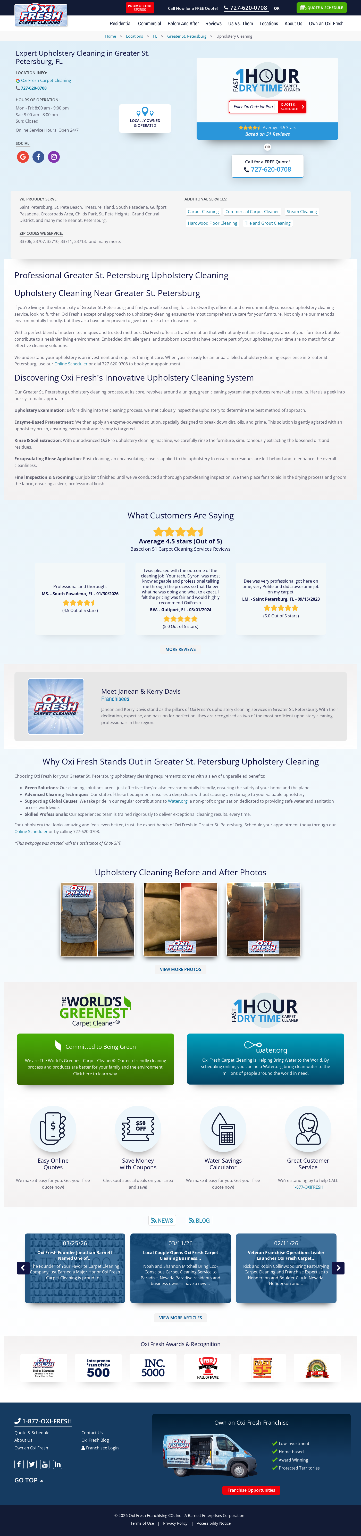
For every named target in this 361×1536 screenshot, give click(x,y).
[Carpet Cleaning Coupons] (138, 1129)
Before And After (183, 23)
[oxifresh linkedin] (57, 1464)
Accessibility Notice (214, 1523)
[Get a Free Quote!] (53, 1129)
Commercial (149, 23)
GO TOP (29, 1480)
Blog (199, 1220)
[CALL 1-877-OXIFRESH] (308, 1129)
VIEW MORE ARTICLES (180, 1318)
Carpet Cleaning (203, 211)
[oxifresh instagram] (54, 157)
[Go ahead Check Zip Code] (292, 106)
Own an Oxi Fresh (326, 23)
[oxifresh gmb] (23, 157)
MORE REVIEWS (180, 649)
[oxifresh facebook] (38, 157)
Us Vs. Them (240, 23)
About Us (293, 23)
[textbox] (253, 106)
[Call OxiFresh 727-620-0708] (246, 8)
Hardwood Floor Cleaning (212, 223)
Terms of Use (142, 1523)
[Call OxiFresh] (267, 169)
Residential (120, 23)
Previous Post (23, 1268)
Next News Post (338, 1268)
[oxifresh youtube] (44, 1464)
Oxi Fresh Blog (95, 1440)
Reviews (213, 23)
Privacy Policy (175, 1523)
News (162, 1220)
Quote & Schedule (31, 1433)
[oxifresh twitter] (32, 1464)
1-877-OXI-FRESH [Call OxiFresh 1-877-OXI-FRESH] (43, 1421)
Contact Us (92, 1433)
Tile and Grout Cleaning (268, 223)
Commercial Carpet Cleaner (252, 211)
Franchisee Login (100, 1448)
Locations (269, 23)
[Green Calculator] (223, 1129)
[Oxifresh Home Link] (40, 13)
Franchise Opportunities (251, 1490)
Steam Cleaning (302, 211)
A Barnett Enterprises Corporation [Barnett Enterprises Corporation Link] (214, 1515)
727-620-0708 (34, 88)
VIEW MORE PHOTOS (180, 969)
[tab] (162, 1220)
